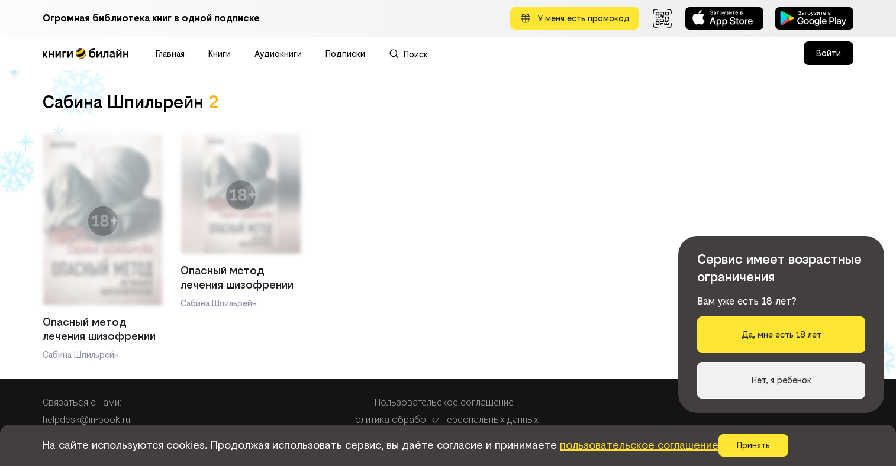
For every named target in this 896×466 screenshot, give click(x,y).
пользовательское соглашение (639, 445)
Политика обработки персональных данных (444, 419)
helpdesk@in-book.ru (86, 419)
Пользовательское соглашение (444, 402)
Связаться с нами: (82, 402)
